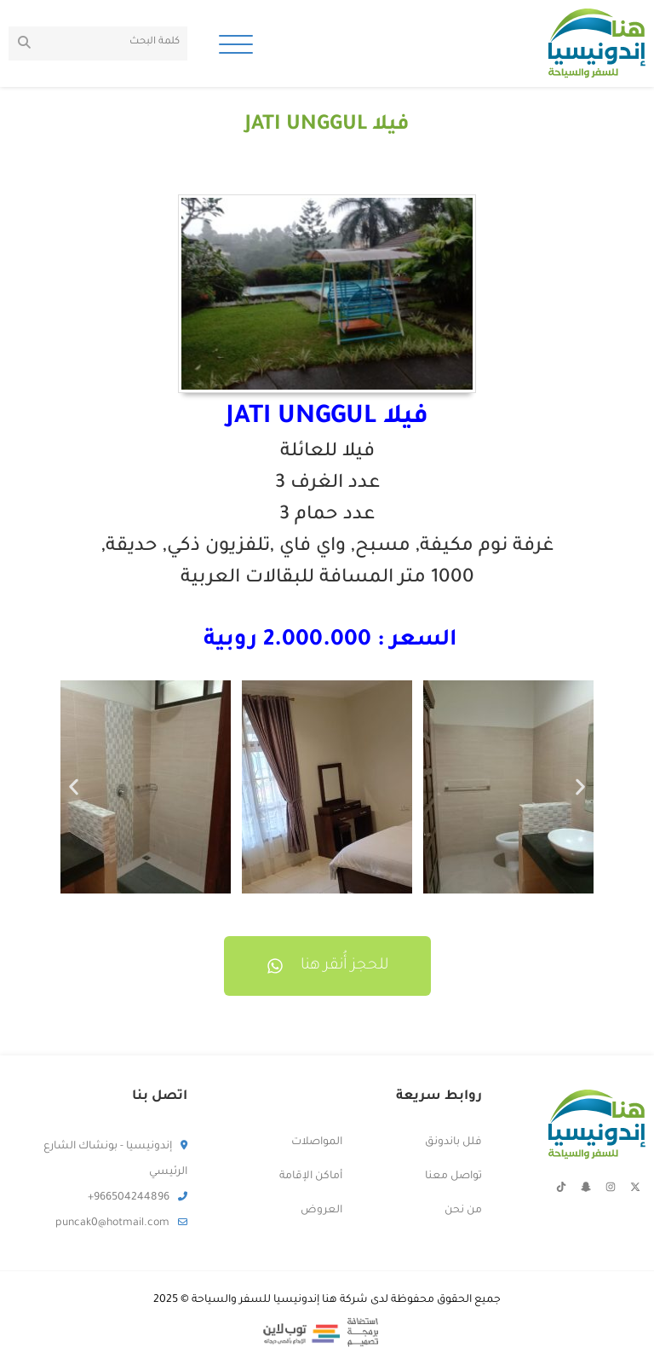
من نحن (463, 1211)
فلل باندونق (453, 1142)
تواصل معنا (453, 1177)
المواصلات (316, 1142)
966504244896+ (137, 1198)
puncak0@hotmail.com (121, 1223)
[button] (73, 786)
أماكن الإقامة (310, 1177)
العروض (321, 1211)
